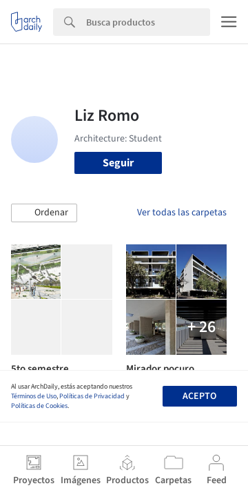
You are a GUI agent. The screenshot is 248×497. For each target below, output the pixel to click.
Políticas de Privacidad (92, 396)
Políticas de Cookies (39, 406)
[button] (44, 213)
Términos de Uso (33, 396)
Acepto (199, 396)
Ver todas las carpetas (182, 213)
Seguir (118, 162)
